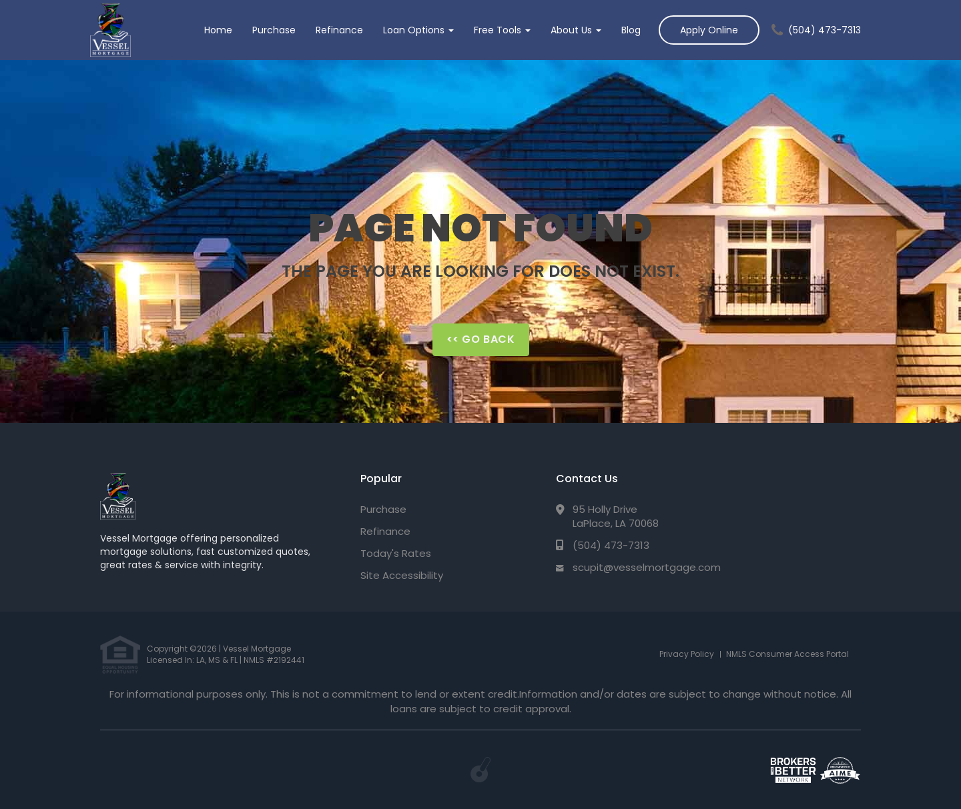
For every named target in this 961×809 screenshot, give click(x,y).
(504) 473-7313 (824, 30)
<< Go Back (480, 339)
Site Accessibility (401, 575)
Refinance (339, 30)
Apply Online (709, 30)
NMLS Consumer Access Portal (787, 654)
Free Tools (502, 30)
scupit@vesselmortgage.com (647, 567)
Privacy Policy (686, 654)
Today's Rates (395, 553)
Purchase (274, 30)
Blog (631, 30)
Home (218, 30)
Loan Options (418, 30)
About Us (576, 30)
